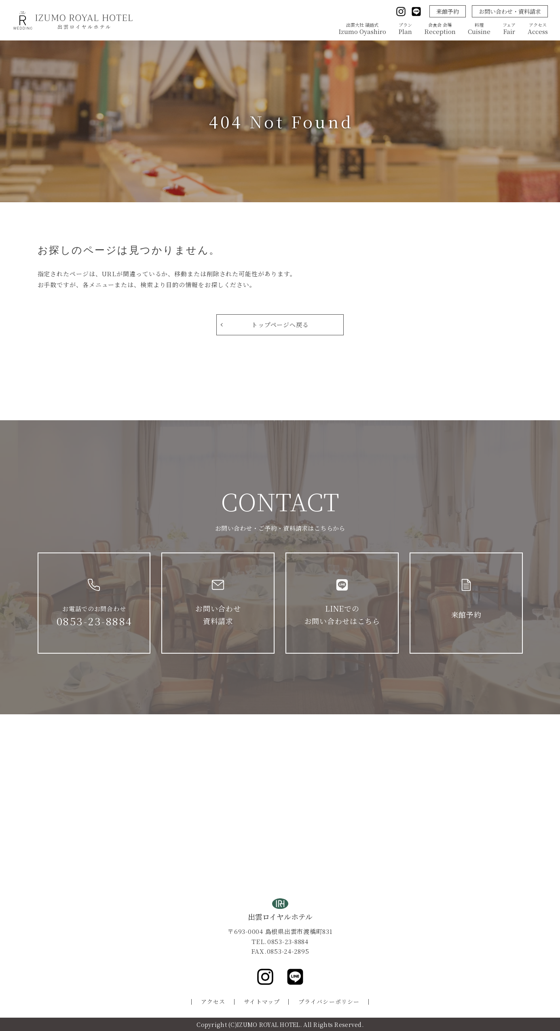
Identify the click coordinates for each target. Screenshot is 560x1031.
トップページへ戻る (280, 324)
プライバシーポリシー (328, 1001)
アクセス (213, 1001)
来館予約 (447, 11)
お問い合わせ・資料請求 (510, 11)
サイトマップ (262, 1001)
